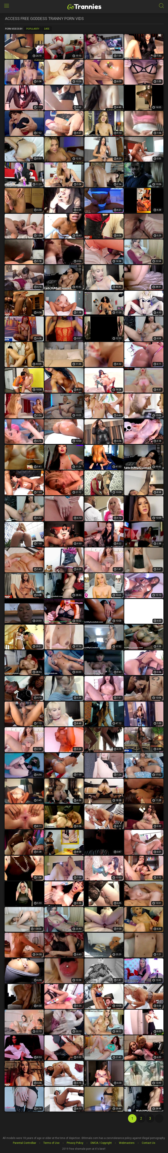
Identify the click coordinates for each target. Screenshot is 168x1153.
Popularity (32, 29)
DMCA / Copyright (101, 1142)
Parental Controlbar (24, 1142)
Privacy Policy (75, 1142)
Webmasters (127, 1142)
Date (46, 29)
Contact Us (148, 1142)
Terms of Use (51, 1142)
